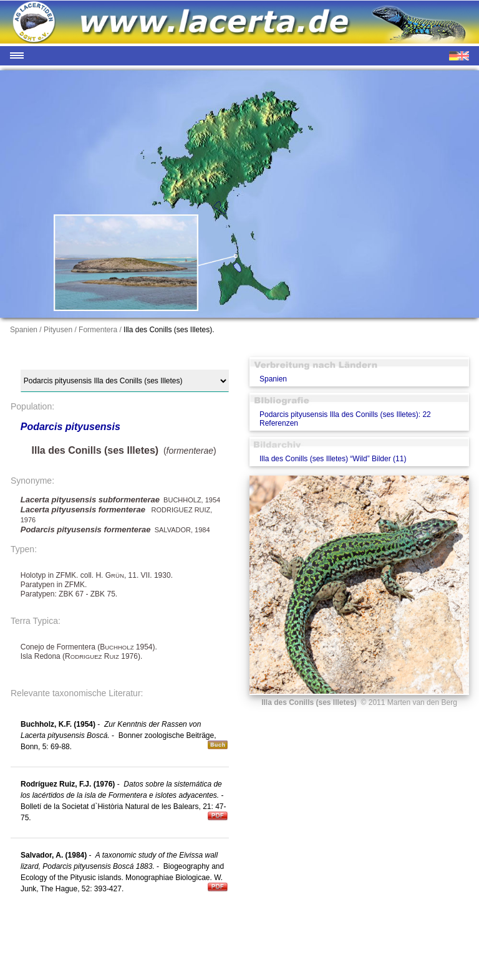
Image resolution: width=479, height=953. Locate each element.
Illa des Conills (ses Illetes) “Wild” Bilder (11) (332, 458)
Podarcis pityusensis (70, 426)
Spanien (273, 379)
